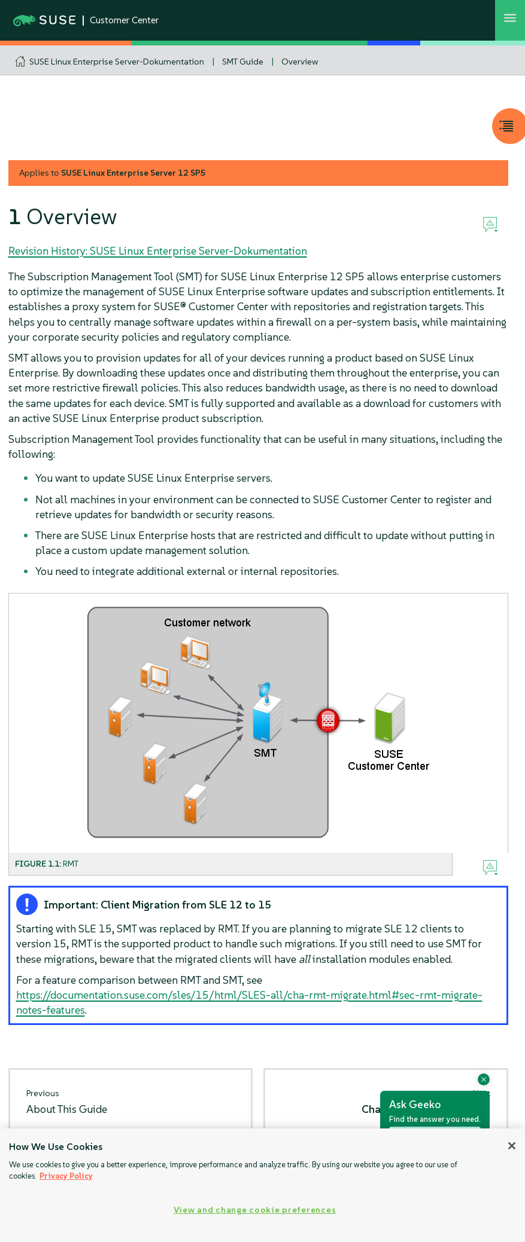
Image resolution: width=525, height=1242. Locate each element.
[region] (262, 1185)
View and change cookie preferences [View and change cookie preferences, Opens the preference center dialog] (255, 1209)
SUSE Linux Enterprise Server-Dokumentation (116, 61)
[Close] (512, 1146)
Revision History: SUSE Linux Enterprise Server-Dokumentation (157, 251)
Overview (299, 61)
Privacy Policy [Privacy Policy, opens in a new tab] (66, 1176)
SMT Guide (242, 61)
